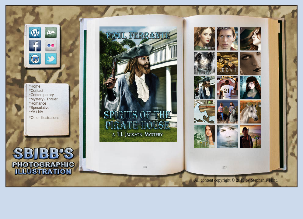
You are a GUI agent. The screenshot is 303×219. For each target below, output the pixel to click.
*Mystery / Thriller (43, 99)
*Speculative (39, 108)
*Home (34, 86)
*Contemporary (41, 95)
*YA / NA (36, 112)
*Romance (37, 103)
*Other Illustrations (44, 118)
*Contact (36, 91)
